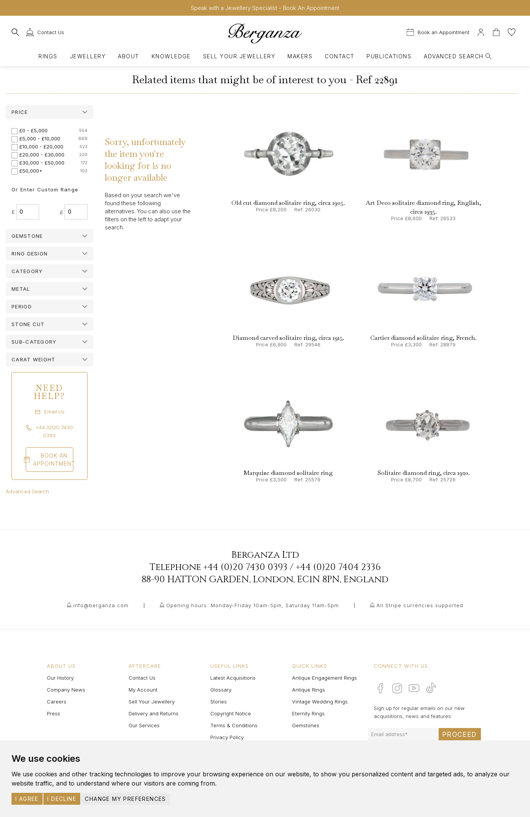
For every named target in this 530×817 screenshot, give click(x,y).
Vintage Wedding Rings (320, 701)
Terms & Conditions (234, 725)
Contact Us (142, 678)
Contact (339, 56)
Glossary (220, 690)
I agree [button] (27, 799)
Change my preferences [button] (125, 799)
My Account (143, 690)
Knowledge (171, 56)
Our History (60, 678)
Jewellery (88, 56)
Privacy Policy (227, 737)
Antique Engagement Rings (324, 678)
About (128, 56)
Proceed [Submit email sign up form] (459, 734)
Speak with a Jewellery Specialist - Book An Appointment (265, 8)
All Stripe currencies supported (419, 605)
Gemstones (305, 725)
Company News (66, 690)
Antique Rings (308, 690)
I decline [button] (61, 799)
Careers (56, 701)
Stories (218, 701)
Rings (47, 56)
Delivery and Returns (153, 713)
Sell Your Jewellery (239, 56)
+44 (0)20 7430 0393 (245, 567)
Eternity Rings (308, 713)
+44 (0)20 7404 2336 (338, 567)
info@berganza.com (101, 605)
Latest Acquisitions (233, 678)
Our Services (144, 725)
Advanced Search (27, 491)
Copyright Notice (230, 713)
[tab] (49, 112)
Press (53, 713)
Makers (299, 56)
